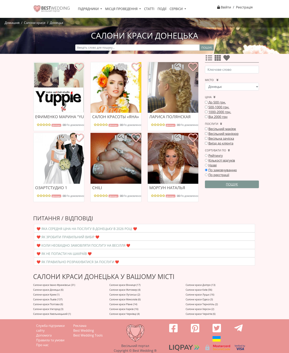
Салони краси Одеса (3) (199, 299)
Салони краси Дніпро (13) (200, 285)
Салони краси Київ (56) (199, 289)
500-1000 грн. (218, 107)
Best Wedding (83, 330)
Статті (149, 9)
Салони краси (34, 23)
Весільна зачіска (221, 138)
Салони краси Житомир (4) (124, 289)
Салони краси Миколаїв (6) (125, 299)
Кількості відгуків (221, 160)
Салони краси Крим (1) (46, 294)
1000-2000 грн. (219, 112)
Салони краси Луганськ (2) (124, 294)
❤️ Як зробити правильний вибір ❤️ (68, 237)
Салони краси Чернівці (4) (124, 314)
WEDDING (55, 8)
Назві (212, 165)
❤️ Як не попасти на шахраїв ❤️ (64, 253)
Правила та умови (50, 340)
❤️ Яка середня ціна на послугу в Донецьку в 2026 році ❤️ (87, 229)
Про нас (42, 345)
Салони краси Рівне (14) (123, 304)
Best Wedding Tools (88, 335)
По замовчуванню (222, 170)
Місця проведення (121, 9)
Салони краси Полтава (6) (48, 304)
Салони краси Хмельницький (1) (52, 314)
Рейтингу (215, 155)
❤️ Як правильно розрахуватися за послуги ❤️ (78, 262)
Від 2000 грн (217, 117)
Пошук (206, 47)
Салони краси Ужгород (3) (48, 309)
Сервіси (177, 9)
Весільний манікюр (223, 133)
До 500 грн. (217, 102)
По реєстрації (218, 175)
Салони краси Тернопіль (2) (202, 304)
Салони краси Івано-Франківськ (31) (54, 285)
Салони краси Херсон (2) (200, 309)
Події (162, 9)
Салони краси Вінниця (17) (124, 285)
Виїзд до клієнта (220, 143)
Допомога (44, 335)
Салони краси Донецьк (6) (48, 289)
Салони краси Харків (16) (123, 309)
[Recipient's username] (137, 47)
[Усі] (210, 59)
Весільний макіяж (222, 129)
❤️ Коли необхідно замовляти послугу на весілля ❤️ (83, 245)
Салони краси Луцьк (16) (200, 294)
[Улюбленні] (227, 59)
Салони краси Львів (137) (47, 299)
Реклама (79, 325)
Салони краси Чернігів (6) (201, 314)
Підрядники (89, 9)
